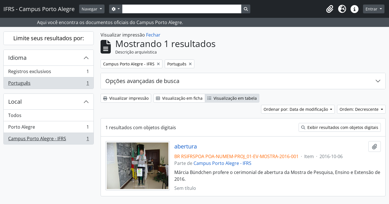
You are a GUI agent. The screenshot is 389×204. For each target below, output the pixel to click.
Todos (14, 115)
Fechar (153, 35)
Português (48, 84)
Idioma (17, 57)
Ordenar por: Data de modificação (296, 109)
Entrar (372, 9)
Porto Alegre (48, 128)
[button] (329, 9)
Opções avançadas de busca (142, 81)
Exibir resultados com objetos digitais (339, 127)
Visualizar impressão (126, 98)
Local (15, 101)
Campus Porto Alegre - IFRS (48, 139)
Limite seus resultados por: (48, 38)
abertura (185, 146)
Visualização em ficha (179, 98)
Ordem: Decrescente (360, 109)
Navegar (90, 9)
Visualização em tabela (232, 98)
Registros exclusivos (48, 72)
